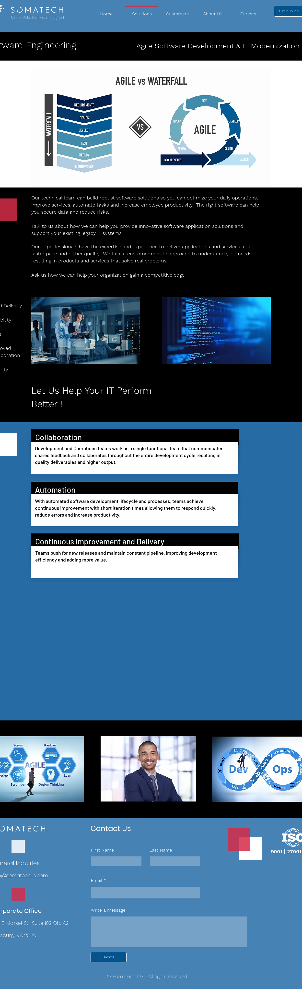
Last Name (161, 850)
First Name (102, 850)
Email (96, 880)
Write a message (108, 910)
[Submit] (109, 957)
